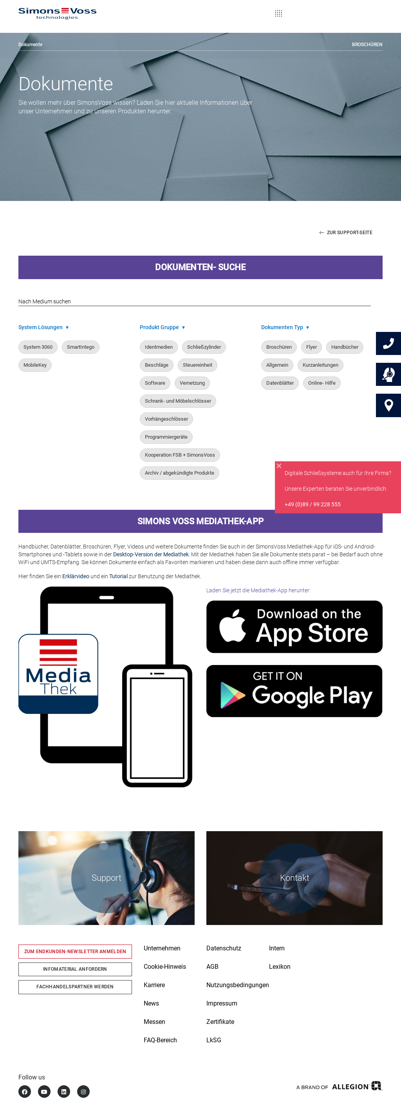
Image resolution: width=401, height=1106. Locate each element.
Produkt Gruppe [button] (162, 328)
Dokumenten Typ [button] (285, 328)
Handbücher (344, 347)
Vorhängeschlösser (166, 419)
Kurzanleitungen (320, 365)
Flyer (311, 347)
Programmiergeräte (166, 437)
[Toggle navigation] (278, 8)
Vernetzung (192, 383)
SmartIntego (80, 347)
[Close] (279, 467)
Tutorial (118, 577)
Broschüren (367, 45)
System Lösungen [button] (43, 328)
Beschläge (156, 365)
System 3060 (37, 347)
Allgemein (277, 365)
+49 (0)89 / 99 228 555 (313, 506)
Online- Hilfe (322, 383)
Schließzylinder (204, 347)
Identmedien (159, 347)
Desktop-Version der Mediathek (151, 555)
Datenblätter (280, 383)
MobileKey (35, 365)
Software (155, 383)
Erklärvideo (75, 577)
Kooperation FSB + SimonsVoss (180, 455)
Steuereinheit (197, 365)
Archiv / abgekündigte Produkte (179, 473)
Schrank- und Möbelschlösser (178, 401)
